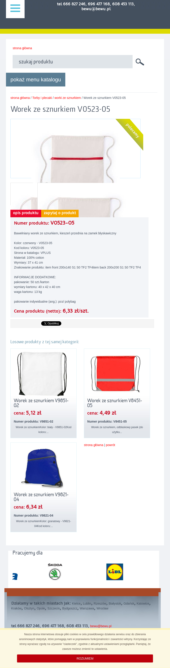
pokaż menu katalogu (35, 79)
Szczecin (53, 608)
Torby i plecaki (42, 98)
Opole (41, 608)
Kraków (16, 608)
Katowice (143, 603)
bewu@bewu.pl (101, 626)
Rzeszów (100, 603)
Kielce (76, 603)
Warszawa (87, 608)
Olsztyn (29, 608)
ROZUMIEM (85, 658)
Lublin (87, 603)
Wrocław (102, 608)
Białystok (115, 603)
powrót (110, 445)
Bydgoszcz (69, 608)
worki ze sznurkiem (67, 98)
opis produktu (26, 213)
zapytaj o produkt (60, 213)
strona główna (22, 48)
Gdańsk (129, 603)
